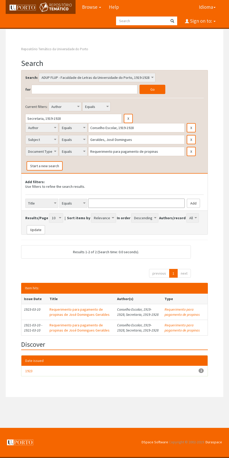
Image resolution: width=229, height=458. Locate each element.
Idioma (207, 7)
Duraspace (214, 442)
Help (114, 7)
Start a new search (44, 166)
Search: (31, 77)
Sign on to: (202, 21)
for (28, 89)
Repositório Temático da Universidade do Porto (54, 49)
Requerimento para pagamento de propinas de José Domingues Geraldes (80, 312)
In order (123, 218)
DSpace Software (155, 442)
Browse (91, 7)
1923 (28, 371)
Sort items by (78, 218)
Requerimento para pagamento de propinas (182, 312)
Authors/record (172, 218)
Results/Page (36, 218)
